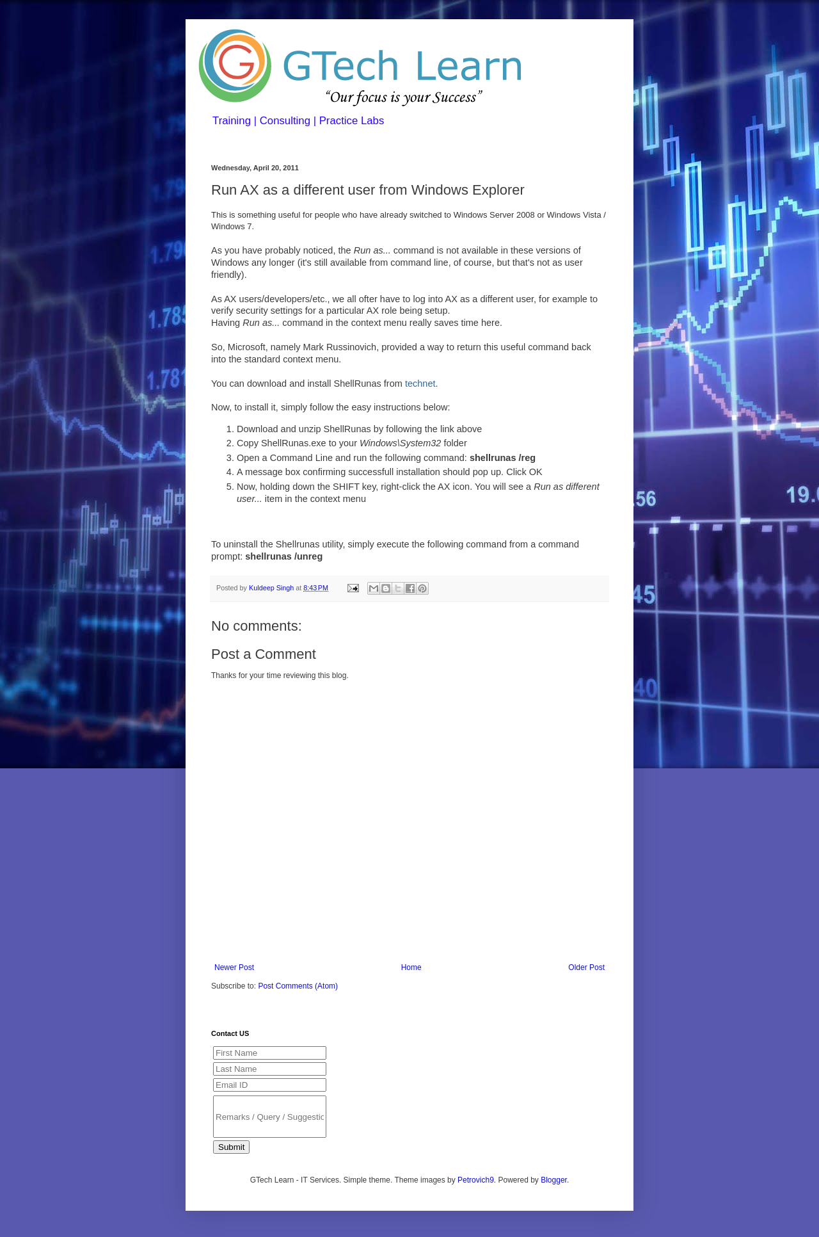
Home (411, 967)
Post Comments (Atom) (298, 986)
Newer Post (234, 967)
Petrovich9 (475, 1180)
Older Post (586, 967)
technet (420, 383)
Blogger (554, 1180)
